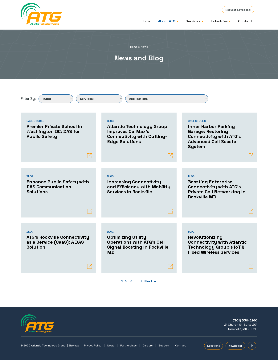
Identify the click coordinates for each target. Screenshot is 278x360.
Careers (148, 345)
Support (164, 345)
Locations (213, 345)
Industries (221, 21)
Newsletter (235, 345)
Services (194, 21)
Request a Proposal (238, 9)
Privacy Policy (92, 345)
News (110, 345)
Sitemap (73, 345)
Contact (245, 21)
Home (145, 21)
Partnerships (128, 345)
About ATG (168, 21)
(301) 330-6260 (245, 320)
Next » (150, 281)
